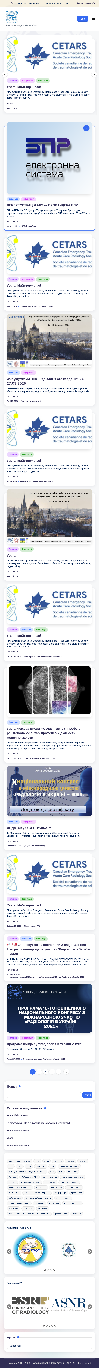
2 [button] (48, 1270)
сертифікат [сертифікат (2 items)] (28, 1209)
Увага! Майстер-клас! (24, 87)
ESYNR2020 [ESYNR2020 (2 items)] (40, 1166)
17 (59, 1071)
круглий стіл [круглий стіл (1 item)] (76, 1193)
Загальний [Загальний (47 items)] (72, 1172)
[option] (30, 1250)
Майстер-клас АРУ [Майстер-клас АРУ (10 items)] (29, 1177)
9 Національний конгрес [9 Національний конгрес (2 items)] (19, 1161)
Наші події (43, 80)
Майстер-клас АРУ (32, 657)
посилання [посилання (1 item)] (39, 1203)
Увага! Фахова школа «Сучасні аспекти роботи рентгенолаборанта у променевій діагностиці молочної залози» (44, 733)
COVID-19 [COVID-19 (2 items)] (58, 1161)
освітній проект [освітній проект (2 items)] (63, 1198)
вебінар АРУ (25, 306)
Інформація (27, 80)
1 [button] (45, 1270)
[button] (82, 19)
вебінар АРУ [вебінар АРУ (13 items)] (56, 1187)
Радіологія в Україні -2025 (73, 977)
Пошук (12, 1086)
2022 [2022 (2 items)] (37, 1161)
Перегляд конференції (31, 401)
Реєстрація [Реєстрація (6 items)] (41, 1187)
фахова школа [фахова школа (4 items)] (61, 1214)
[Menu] (93, 19)
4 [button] (54, 1270)
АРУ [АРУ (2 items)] (52, 1172)
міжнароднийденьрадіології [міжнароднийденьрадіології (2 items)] (38, 1198)
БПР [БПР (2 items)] (61, 1172)
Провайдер (31, 226)
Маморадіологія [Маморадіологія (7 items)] (50, 1177)
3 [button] (51, 1270)
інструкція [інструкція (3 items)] (76, 1214)
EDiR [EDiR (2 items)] (11, 1166)
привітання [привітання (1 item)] (54, 1203)
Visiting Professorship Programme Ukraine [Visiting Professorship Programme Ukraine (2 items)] (27, 1172)
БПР (23, 226)
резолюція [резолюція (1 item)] (13, 1209)
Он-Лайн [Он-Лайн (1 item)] (12, 1182)
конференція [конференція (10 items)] (60, 1193)
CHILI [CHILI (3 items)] (46, 1161)
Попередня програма (32, 1059)
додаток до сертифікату (34, 846)
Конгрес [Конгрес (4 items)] (12, 1177)
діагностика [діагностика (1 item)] (14, 1193)
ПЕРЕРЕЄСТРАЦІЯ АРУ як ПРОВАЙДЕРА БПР (42, 205)
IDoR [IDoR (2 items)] (52, 1166)
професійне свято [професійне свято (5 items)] (72, 1203)
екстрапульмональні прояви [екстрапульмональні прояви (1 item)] (37, 1193)
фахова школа (48, 758)
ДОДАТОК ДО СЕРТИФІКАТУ (29, 828)
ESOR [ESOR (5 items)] (29, 1166)
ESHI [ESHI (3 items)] (20, 1166)
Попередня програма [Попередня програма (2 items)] (30, 1182)
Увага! (11, 555)
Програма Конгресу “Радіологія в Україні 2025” (44, 1044)
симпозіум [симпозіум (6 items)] (42, 1209)
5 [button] (55, 1326)
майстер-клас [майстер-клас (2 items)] (15, 1198)
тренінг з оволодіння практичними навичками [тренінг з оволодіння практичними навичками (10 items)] (29, 1214)
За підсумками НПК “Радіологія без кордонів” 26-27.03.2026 (38, 1123)
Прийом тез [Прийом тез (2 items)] (50, 1182)
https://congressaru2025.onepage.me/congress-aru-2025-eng (35, 977)
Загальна (13, 199)
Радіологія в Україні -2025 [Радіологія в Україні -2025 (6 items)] (20, 1187)
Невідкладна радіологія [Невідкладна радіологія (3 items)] (72, 1177)
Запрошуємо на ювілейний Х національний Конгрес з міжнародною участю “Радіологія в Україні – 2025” (48, 949)
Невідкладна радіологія (42, 306)
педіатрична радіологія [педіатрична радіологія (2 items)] (19, 1203)
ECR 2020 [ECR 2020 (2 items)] (70, 1161)
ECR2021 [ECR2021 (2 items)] (82, 1161)
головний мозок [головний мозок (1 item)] (74, 1187)
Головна (13, 80)
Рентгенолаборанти (32, 758)
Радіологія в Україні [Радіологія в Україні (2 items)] (69, 1182)
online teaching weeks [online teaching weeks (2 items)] (69, 1166)
